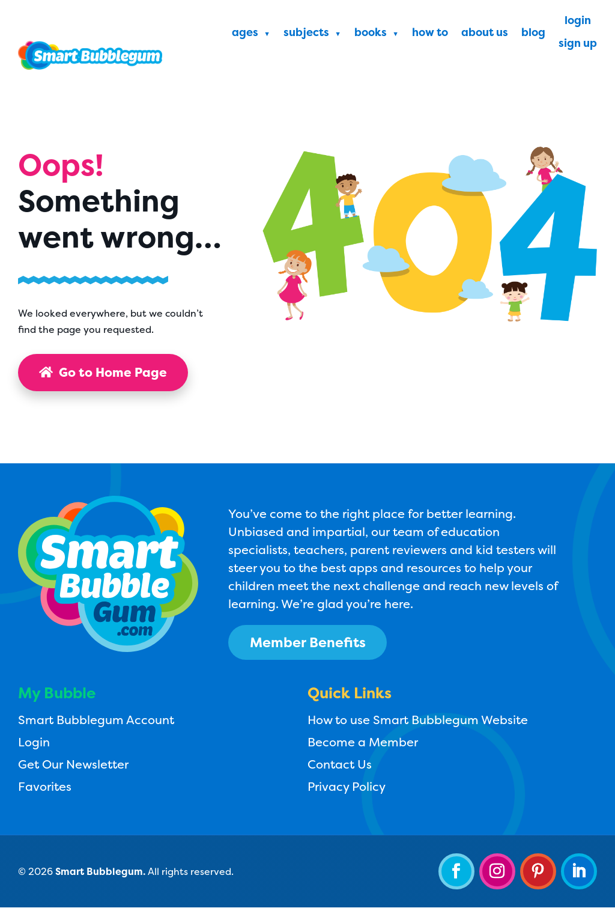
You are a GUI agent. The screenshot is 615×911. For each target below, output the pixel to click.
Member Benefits (315, 643)
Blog (533, 34)
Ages (245, 34)
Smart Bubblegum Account (96, 722)
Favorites (44, 789)
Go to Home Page (108, 373)
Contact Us (340, 767)
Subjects (306, 34)
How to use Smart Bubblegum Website (418, 722)
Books (370, 34)
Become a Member (363, 745)
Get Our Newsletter (73, 767)
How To (430, 34)
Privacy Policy (347, 789)
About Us (484, 34)
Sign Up (578, 44)
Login (578, 22)
